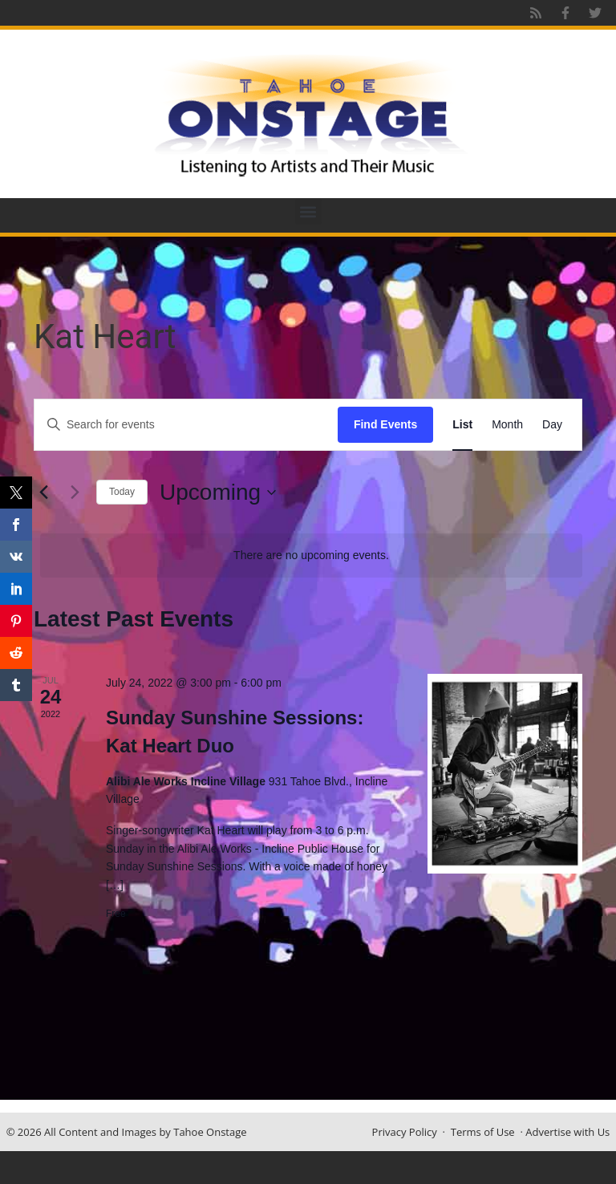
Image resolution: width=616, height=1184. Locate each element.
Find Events (385, 424)
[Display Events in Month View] (507, 424)
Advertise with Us (567, 1132)
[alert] (311, 555)
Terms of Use (483, 1132)
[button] (308, 211)
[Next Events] (74, 492)
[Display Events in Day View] (552, 424)
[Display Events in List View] (462, 424)
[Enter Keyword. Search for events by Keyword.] (186, 424)
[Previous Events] (43, 492)
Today (122, 491)
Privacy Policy (404, 1132)
